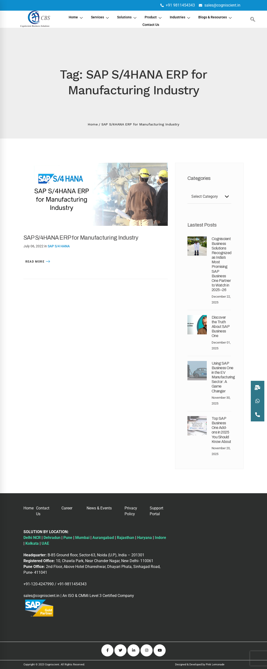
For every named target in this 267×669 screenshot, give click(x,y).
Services (98, 16)
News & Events (99, 508)
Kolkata (32, 543)
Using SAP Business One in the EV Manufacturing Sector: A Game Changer (223, 377)
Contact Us (151, 22)
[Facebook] (107, 650)
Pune (67, 537)
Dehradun (52, 537)
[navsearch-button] (251, 19)
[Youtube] (160, 650)
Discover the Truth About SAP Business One (221, 326)
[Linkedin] (133, 650)
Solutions (126, 16)
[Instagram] (147, 650)
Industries (181, 16)
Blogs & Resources (217, 16)
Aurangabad (103, 537)
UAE (45, 543)
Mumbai (82, 537)
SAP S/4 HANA (59, 246)
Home (74, 16)
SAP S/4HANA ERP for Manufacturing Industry (80, 238)
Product (153, 16)
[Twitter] (120, 650)
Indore (160, 537)
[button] (257, 414)
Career (66, 508)
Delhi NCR (32, 537)
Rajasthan (125, 537)
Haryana (144, 537)
